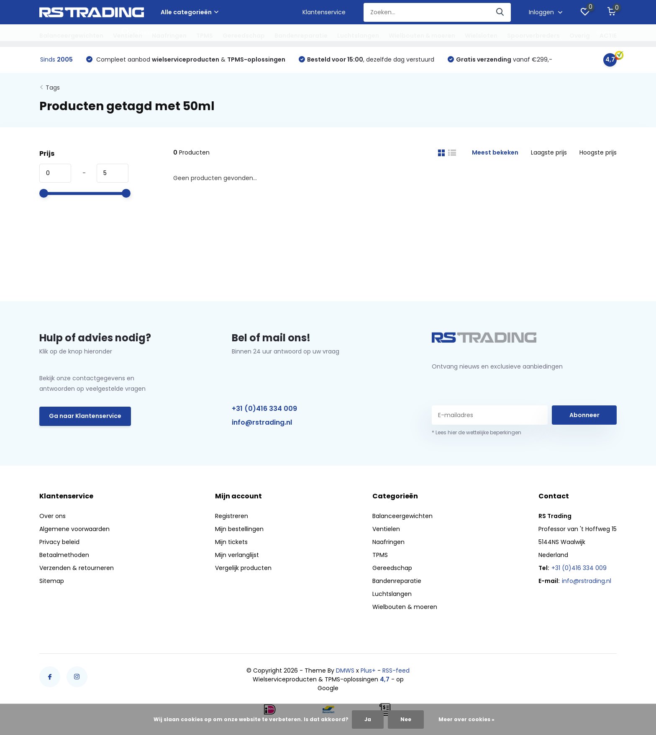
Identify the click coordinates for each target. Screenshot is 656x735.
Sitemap (51, 581)
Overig (579, 35)
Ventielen (127, 35)
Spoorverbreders (533, 35)
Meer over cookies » (466, 719)
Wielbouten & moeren (422, 35)
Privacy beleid (59, 542)
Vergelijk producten (243, 568)
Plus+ (368, 670)
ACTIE (608, 35)
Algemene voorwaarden (74, 529)
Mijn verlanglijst (237, 555)
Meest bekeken (495, 152)
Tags (53, 87)
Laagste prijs (549, 152)
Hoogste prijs (598, 152)
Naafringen (169, 35)
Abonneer (584, 415)
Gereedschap (244, 35)
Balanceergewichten (71, 35)
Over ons (52, 516)
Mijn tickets (231, 542)
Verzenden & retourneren (76, 568)
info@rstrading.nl (262, 422)
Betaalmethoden (64, 555)
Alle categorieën (189, 12)
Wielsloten (481, 35)
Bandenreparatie (301, 35)
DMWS (345, 670)
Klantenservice (324, 12)
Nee (405, 719)
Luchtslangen (358, 35)
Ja (367, 719)
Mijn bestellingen (239, 529)
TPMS (204, 35)
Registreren (231, 516)
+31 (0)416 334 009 (264, 408)
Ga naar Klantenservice (85, 416)
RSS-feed (396, 670)
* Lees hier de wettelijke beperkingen (476, 432)
